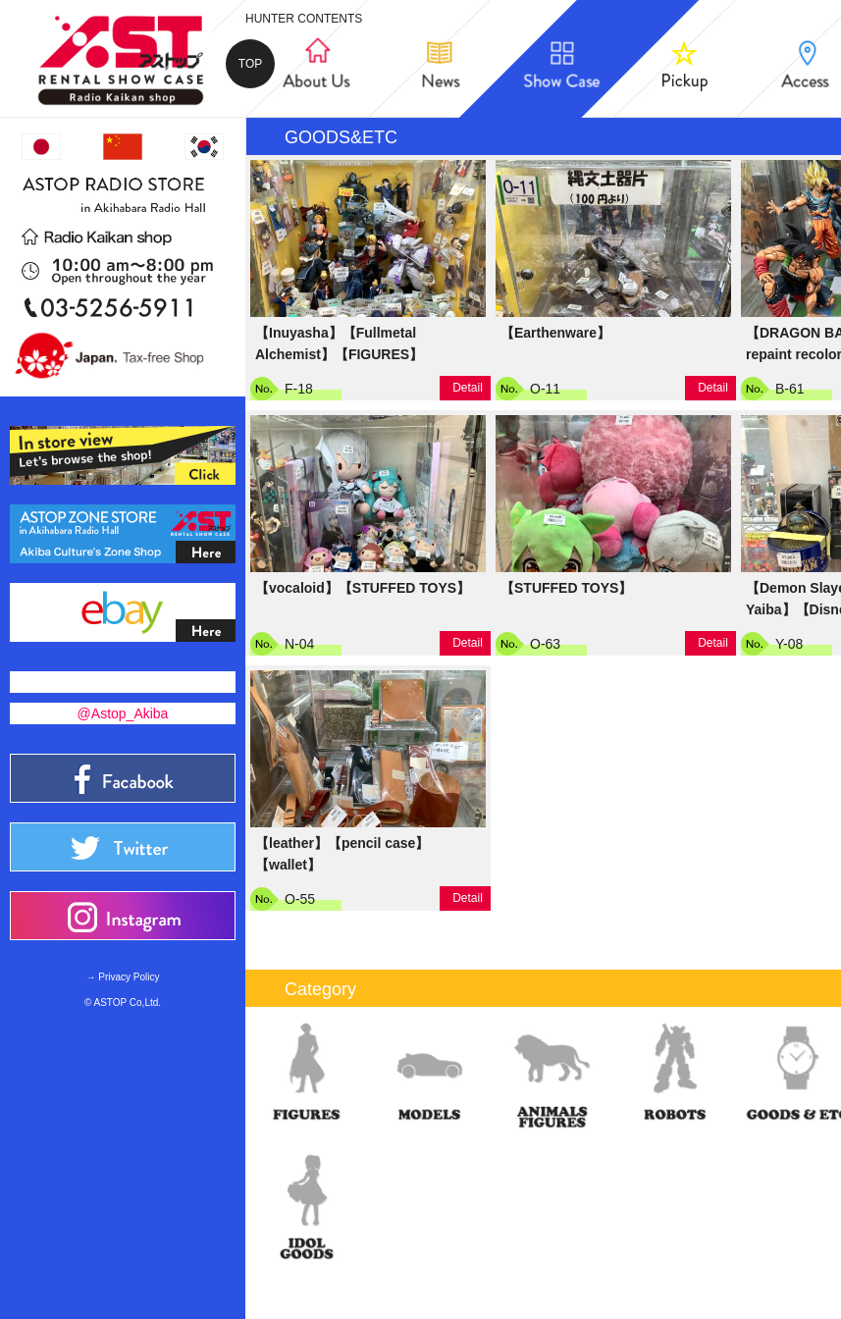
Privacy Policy (128, 977)
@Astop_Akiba (123, 713)
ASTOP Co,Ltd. (128, 1002)
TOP (250, 64)
